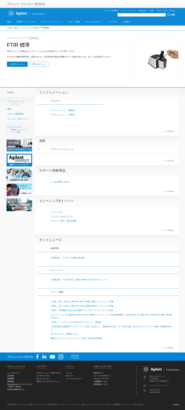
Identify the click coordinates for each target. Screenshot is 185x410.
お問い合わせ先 (138, 404)
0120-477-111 (154, 390)
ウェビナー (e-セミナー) (61, 216)
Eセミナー (70, 376)
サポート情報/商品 (15, 114)
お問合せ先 (142, 10)
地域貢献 (10, 381)
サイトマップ (126, 404)
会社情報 (10, 376)
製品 (9, 22)
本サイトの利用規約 (111, 10)
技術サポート (99, 373)
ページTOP (168, 131)
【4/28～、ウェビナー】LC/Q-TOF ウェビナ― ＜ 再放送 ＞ (77, 322)
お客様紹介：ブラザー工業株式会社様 (67, 258)
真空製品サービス (100, 384)
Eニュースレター (43, 379)
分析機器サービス (100, 381)
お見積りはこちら (17, 64)
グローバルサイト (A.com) (165, 10)
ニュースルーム (13, 373)
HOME (9, 28)
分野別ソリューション (26, 22)
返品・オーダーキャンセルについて (93, 404)
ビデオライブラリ (43, 376)
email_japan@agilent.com (159, 385)
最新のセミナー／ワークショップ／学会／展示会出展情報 (76, 338)
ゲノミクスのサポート (102, 376)
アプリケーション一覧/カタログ (49, 373)
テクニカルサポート (94, 22)
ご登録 (151, 10)
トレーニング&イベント (17, 119)
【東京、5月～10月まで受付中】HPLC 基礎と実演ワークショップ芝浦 (82, 306)
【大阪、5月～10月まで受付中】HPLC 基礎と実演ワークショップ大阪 (82, 301)
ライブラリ (113, 22)
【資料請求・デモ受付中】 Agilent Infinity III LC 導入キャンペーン (80, 279)
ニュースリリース (40, 404)
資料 (9, 109)
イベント (69, 373)
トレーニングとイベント (52, 22)
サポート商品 (74, 22)
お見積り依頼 (11, 404)
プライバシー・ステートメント (70, 404)
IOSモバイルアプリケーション (48, 381)
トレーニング (57, 212)
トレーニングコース (73, 379)
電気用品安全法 (53, 404)
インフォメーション (20, 102)
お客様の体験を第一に (15, 389)
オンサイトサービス (101, 379)
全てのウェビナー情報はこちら (64, 334)
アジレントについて (128, 10)
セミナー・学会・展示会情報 (63, 221)
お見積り (127, 22)
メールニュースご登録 (25, 404)
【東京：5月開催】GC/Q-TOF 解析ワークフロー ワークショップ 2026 (82, 310)
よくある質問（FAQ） (60, 182)
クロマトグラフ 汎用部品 (29, 28)
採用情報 (10, 379)
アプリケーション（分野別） (63, 115)
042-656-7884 (154, 392)
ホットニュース (20, 129)
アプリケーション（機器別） (63, 110)
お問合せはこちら (38, 64)
